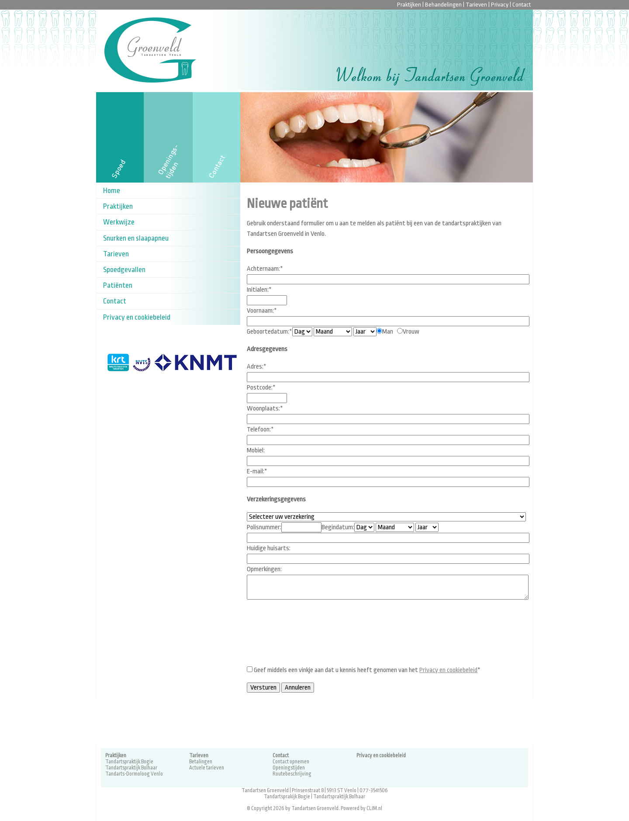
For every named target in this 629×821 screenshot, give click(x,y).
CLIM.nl (374, 808)
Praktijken (409, 4)
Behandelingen (443, 4)
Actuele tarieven (206, 768)
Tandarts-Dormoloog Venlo (134, 774)
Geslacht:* (365, 331)
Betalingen (200, 762)
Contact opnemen (291, 762)
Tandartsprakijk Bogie (287, 796)
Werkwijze (119, 222)
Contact (521, 4)
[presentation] (313, 641)
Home (111, 190)
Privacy (499, 4)
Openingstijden (289, 768)
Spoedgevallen (124, 270)
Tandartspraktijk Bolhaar (131, 768)
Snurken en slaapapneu (136, 238)
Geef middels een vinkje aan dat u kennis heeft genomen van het (364, 670)
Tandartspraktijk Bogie (129, 762)
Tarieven (476, 4)
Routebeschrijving (292, 774)
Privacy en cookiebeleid (136, 317)
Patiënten (117, 285)
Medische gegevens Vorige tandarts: (427, 527)
